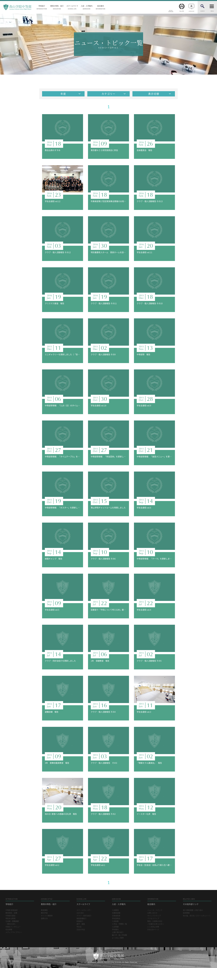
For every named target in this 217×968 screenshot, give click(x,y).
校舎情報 (9, 930)
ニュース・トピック (154, 910)
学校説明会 (116, 918)
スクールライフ (72, 7)
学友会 (79, 927)
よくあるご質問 (118, 938)
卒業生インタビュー (13, 927)
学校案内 (115, 930)
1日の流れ (80, 913)
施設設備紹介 (81, 918)
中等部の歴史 (11, 916)
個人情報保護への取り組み (193, 910)
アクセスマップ (153, 918)
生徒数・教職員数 (12, 921)
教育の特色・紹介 (57, 7)
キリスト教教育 (47, 916)
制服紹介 (80, 921)
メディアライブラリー (14, 932)
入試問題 (115, 927)
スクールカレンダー (84, 910)
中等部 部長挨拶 (12, 910)
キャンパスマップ (154, 916)
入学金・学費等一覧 (119, 924)
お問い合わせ (152, 913)
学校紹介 (42, 7)
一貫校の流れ (11, 924)
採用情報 (186, 913)
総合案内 (100, 7)
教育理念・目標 (11, 913)
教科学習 (44, 913)
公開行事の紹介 (118, 932)
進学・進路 (81, 924)
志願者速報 (116, 913)
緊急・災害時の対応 (154, 921)
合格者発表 (116, 916)
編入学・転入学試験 (119, 935)
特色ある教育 (11, 918)
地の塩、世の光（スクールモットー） (197, 916)
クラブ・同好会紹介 (84, 916)
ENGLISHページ (153, 930)
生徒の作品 (81, 930)
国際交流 (44, 918)
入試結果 (115, 921)
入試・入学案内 (86, 7)
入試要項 (115, 910)
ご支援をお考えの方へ (155, 924)
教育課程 (44, 910)
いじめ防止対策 (153, 927)
